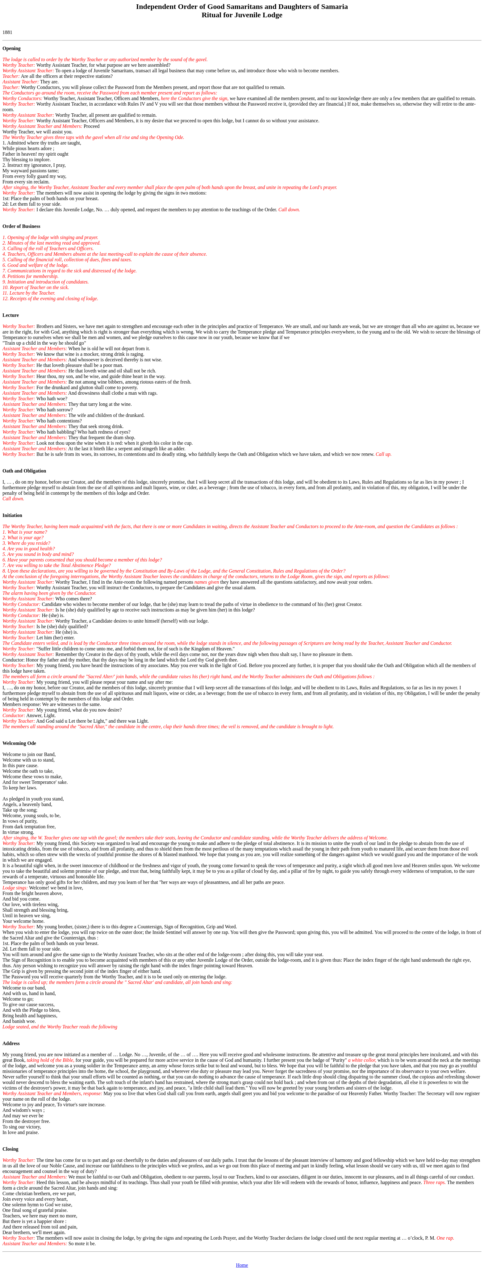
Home (242, 1265)
